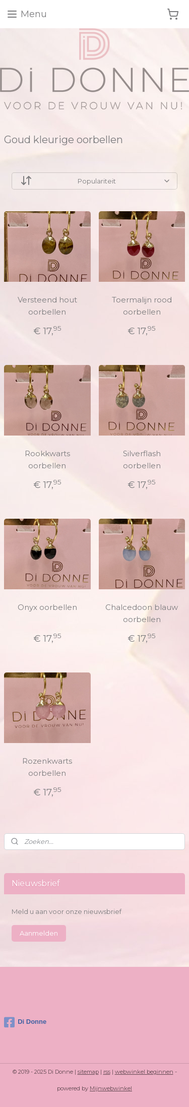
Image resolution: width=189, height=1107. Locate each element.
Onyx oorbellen (47, 607)
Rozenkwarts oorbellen (47, 767)
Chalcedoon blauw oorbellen (141, 613)
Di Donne (25, 1022)
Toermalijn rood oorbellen (142, 306)
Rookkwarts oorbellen (47, 459)
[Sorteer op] (94, 181)
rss (106, 1071)
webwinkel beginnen (144, 1071)
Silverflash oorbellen (142, 459)
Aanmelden (39, 933)
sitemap (88, 1071)
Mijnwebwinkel (111, 1088)
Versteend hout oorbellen (47, 306)
